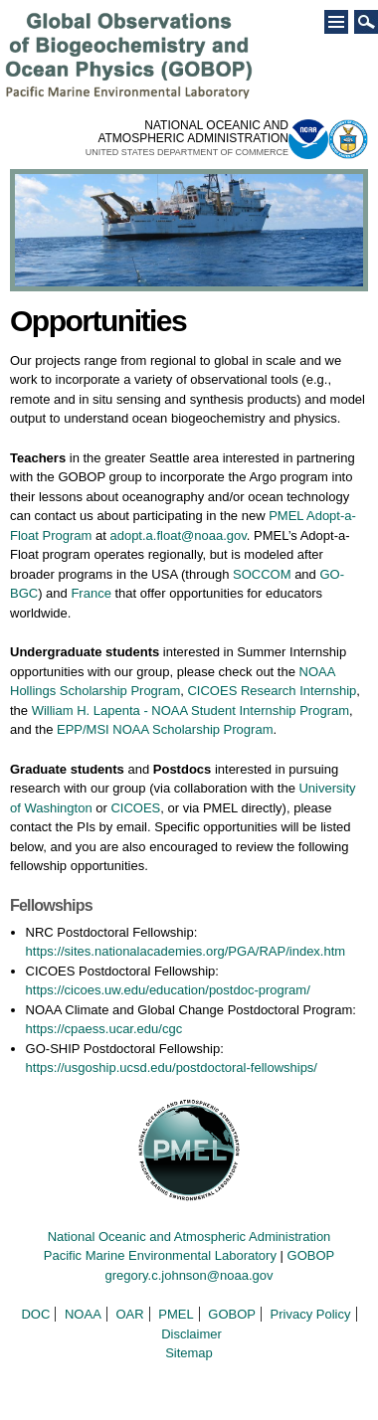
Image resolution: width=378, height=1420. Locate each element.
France (90, 593)
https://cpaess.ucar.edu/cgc (104, 1028)
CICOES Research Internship (271, 690)
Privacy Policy (311, 1314)
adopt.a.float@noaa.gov (177, 535)
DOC (35, 1314)
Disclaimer (191, 1334)
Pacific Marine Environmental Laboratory (160, 1255)
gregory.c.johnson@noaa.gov (188, 1275)
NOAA (83, 1314)
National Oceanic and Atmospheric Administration (189, 1236)
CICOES (135, 807)
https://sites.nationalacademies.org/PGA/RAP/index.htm (186, 951)
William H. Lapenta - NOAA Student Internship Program (190, 710)
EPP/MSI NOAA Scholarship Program (165, 729)
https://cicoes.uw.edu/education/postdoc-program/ (168, 989)
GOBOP (311, 1255)
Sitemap (189, 1352)
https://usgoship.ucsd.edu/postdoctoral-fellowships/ (171, 1067)
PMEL (175, 1314)
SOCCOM (262, 574)
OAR (129, 1314)
